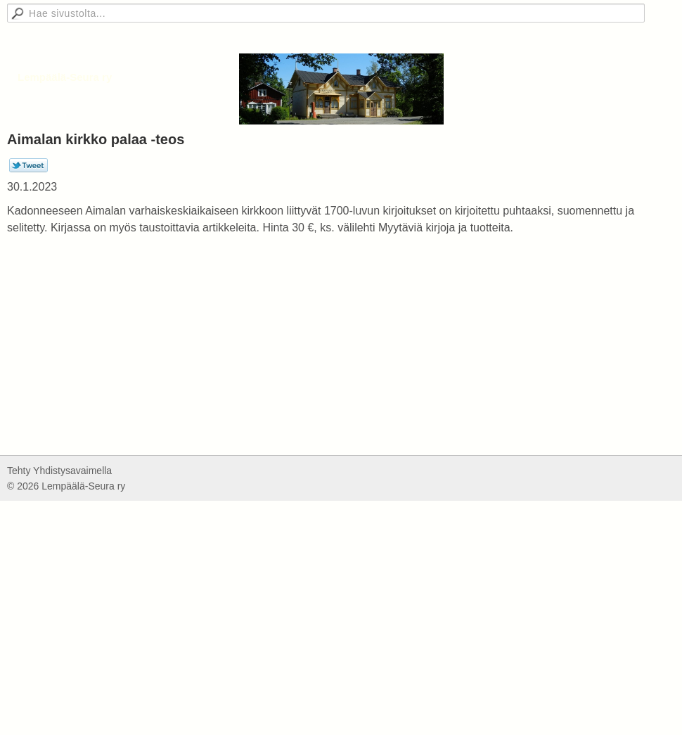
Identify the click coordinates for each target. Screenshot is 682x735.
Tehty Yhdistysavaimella (59, 470)
